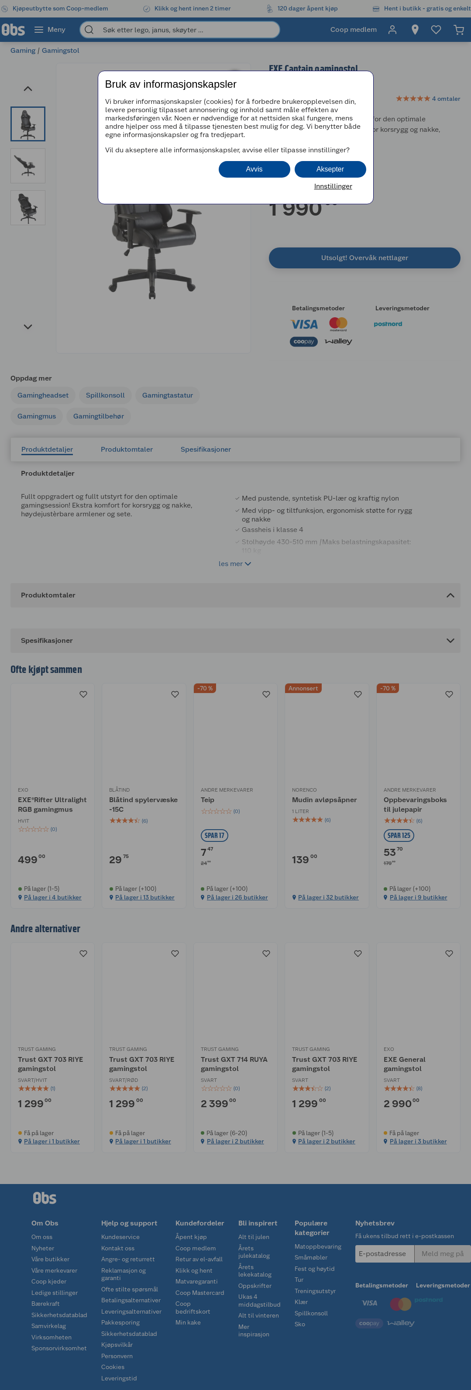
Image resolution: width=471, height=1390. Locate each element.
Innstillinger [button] (333, 186)
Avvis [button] (254, 169)
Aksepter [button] (330, 169)
